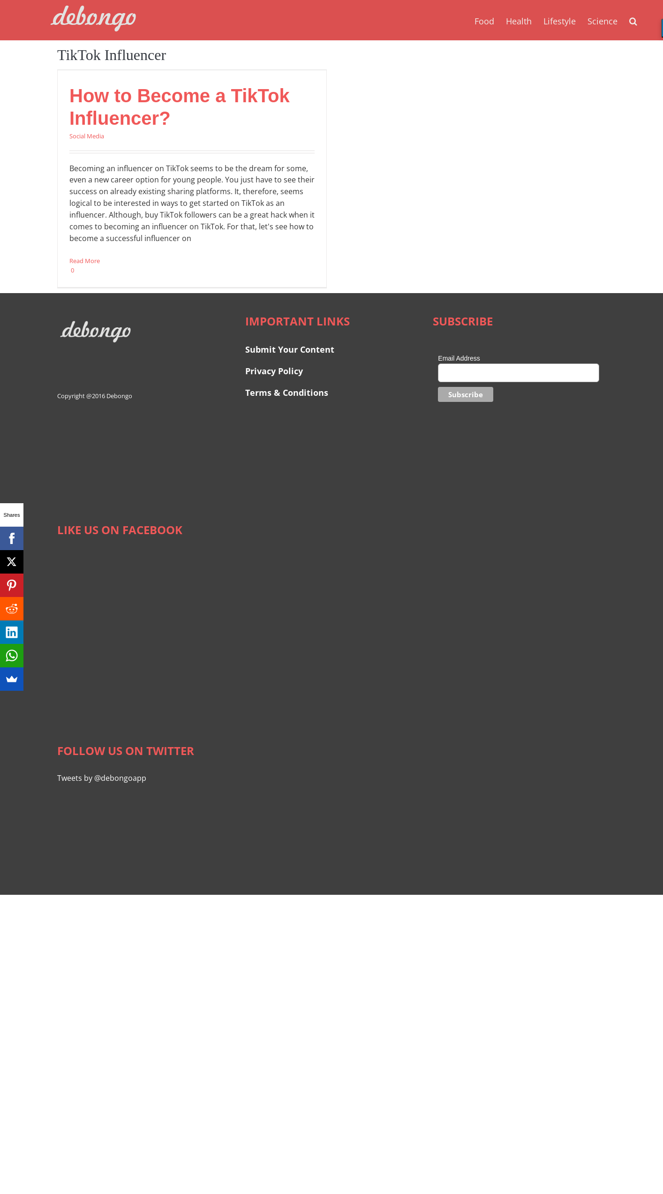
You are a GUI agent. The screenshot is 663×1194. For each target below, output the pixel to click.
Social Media (86, 136)
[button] (633, 20)
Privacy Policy (274, 371)
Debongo (119, 396)
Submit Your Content (291, 349)
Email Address (459, 358)
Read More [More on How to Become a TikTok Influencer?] (84, 261)
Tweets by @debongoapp (101, 778)
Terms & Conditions (286, 392)
